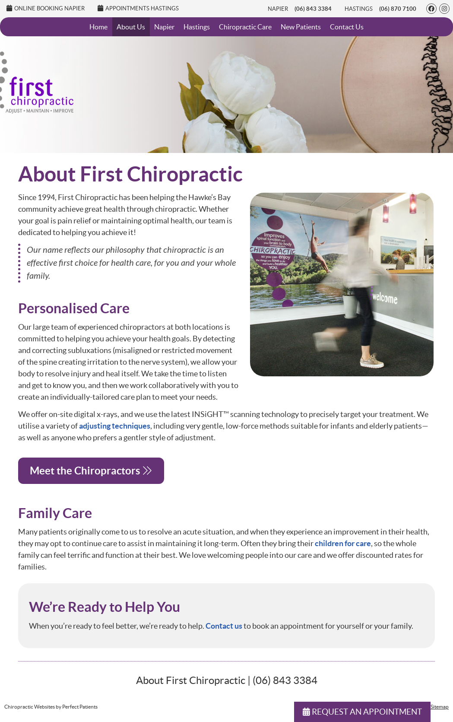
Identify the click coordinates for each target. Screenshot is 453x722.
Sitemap (440, 706)
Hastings (359, 9)
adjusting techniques (114, 425)
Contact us (224, 625)
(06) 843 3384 (313, 9)
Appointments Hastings (138, 8)
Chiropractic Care (245, 27)
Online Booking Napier (45, 8)
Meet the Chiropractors (91, 471)
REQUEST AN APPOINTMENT (362, 711)
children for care (343, 543)
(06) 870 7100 (397, 9)
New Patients (301, 27)
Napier (278, 9)
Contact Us (347, 27)
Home (98, 27)
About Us (131, 27)
